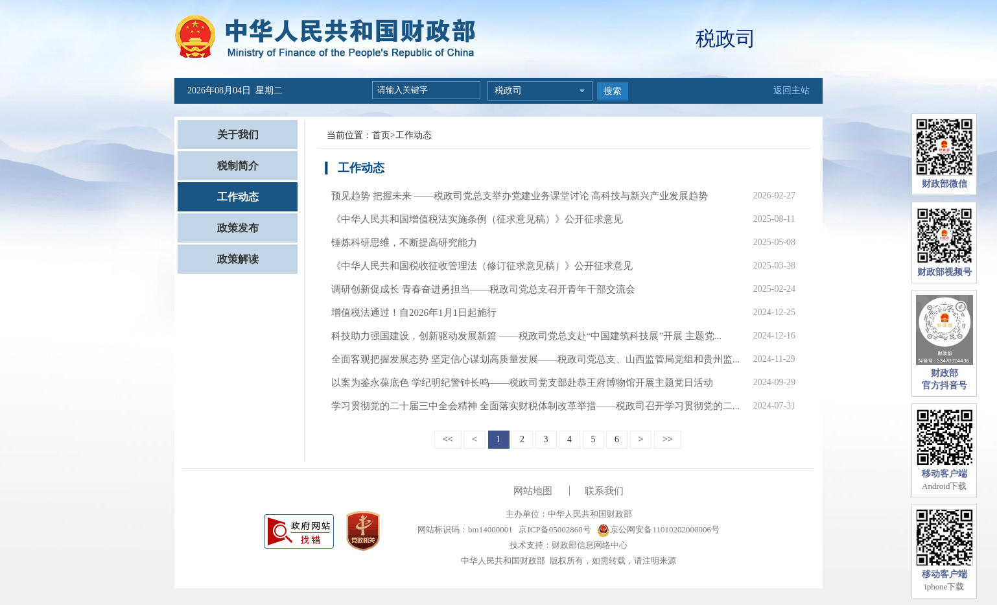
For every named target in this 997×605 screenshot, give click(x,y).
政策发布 (238, 227)
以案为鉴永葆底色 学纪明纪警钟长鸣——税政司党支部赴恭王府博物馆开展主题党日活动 (522, 382)
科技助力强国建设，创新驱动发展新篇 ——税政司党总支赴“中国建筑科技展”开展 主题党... (526, 336)
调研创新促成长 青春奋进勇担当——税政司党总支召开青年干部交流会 (483, 289)
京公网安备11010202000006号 (658, 529)
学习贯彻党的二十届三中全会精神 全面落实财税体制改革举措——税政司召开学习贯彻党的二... (535, 406)
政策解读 (238, 259)
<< (448, 439)
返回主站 (791, 90)
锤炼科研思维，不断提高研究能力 (404, 242)
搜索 (613, 91)
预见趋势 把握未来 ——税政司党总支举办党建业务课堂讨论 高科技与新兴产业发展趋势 (519, 196)
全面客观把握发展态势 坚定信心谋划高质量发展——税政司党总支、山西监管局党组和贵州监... (535, 359)
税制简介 (238, 165)
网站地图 (532, 491)
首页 (381, 135)
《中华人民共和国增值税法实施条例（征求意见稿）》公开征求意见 (477, 219)
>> (668, 439)
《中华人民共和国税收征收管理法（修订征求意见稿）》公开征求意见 (482, 266)
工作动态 (238, 196)
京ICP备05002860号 (554, 529)
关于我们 (238, 134)
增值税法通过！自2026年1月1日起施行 (414, 312)
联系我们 (604, 491)
